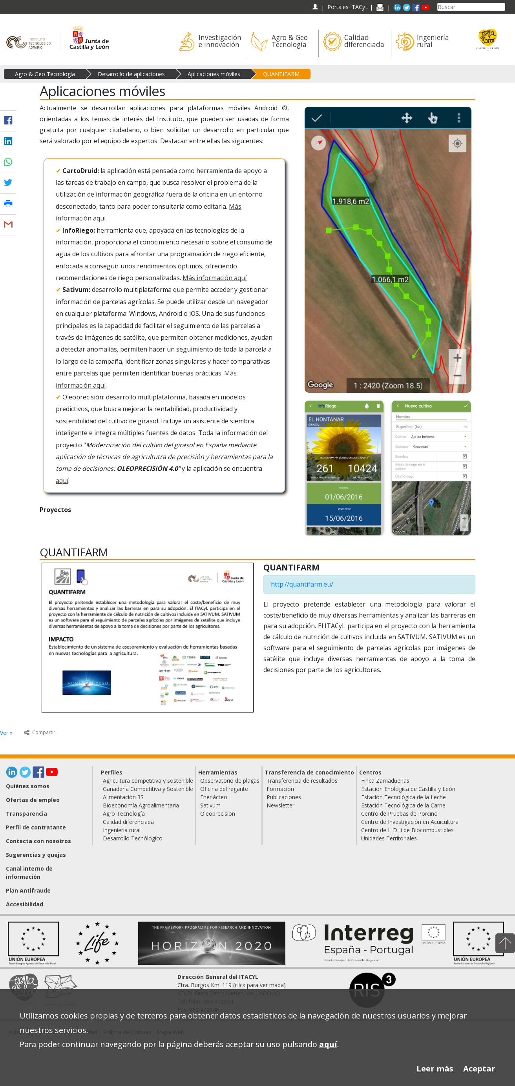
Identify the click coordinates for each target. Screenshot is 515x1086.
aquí (62, 480)
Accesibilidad (24, 904)
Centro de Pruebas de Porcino (399, 813)
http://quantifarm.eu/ (302, 584)
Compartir (39, 732)
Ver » (6, 732)
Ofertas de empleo (33, 800)
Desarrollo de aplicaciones (131, 74)
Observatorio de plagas (229, 780)
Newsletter (280, 805)
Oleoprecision (217, 813)
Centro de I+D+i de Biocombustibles (407, 830)
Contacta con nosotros (38, 841)
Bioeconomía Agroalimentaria (141, 805)
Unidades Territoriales (389, 838)
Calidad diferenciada (128, 821)
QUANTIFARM (281, 74)
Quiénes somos (27, 786)
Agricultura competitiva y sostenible (148, 780)
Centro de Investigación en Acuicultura (409, 821)
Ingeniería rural (122, 830)
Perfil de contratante (36, 827)
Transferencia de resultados (302, 780)
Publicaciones (284, 797)
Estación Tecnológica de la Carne (403, 805)
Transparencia (26, 813)
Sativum (210, 805)
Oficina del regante (224, 789)
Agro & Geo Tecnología (45, 74)
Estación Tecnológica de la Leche (403, 797)
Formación (280, 789)
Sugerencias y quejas (36, 854)
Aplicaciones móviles (214, 74)
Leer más (434, 1068)
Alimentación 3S (123, 797)
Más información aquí (215, 277)
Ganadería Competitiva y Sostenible (148, 789)
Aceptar (479, 1068)
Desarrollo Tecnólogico (133, 838)
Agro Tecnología (124, 813)
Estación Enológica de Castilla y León (408, 789)
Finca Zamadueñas (385, 780)
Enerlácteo (213, 797)
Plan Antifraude (28, 890)
